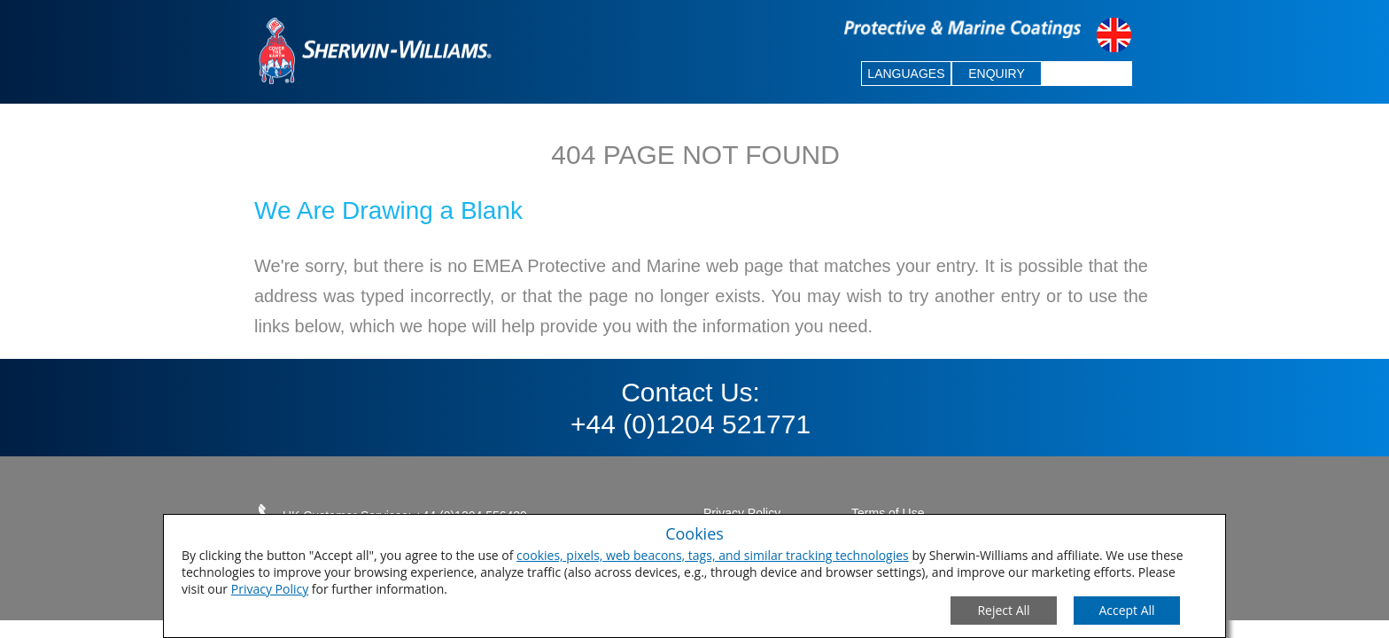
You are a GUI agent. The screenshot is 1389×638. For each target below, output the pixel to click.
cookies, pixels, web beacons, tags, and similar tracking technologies (712, 555)
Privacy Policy (269, 588)
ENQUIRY (996, 73)
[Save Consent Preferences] (1127, 610)
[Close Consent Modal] (1004, 610)
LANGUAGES (905, 73)
